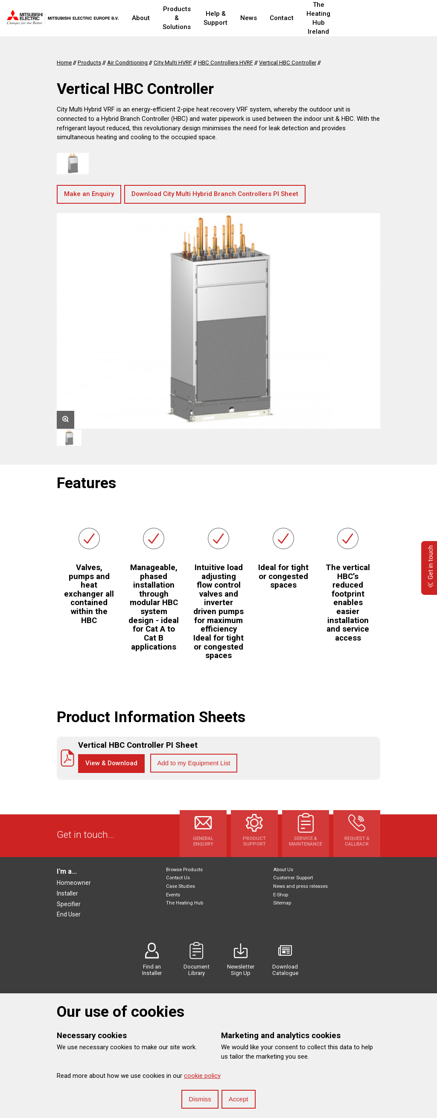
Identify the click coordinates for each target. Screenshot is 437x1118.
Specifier (69, 904)
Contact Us (178, 878)
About (141, 18)
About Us (283, 869)
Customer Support (293, 878)
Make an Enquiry (89, 194)
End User (69, 914)
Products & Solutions (187, 18)
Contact (313, 18)
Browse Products (184, 869)
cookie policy (202, 1076)
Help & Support (241, 18)
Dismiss (200, 1099)
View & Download (111, 763)
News (279, 18)
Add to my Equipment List (193, 763)
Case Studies (180, 886)
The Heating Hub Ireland (366, 18)
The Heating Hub (184, 903)
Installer (67, 893)
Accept (238, 1099)
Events (173, 895)
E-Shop (280, 895)
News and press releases (300, 886)
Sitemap (282, 903)
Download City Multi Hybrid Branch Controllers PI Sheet (214, 194)
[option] (218, 321)
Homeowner (74, 882)
